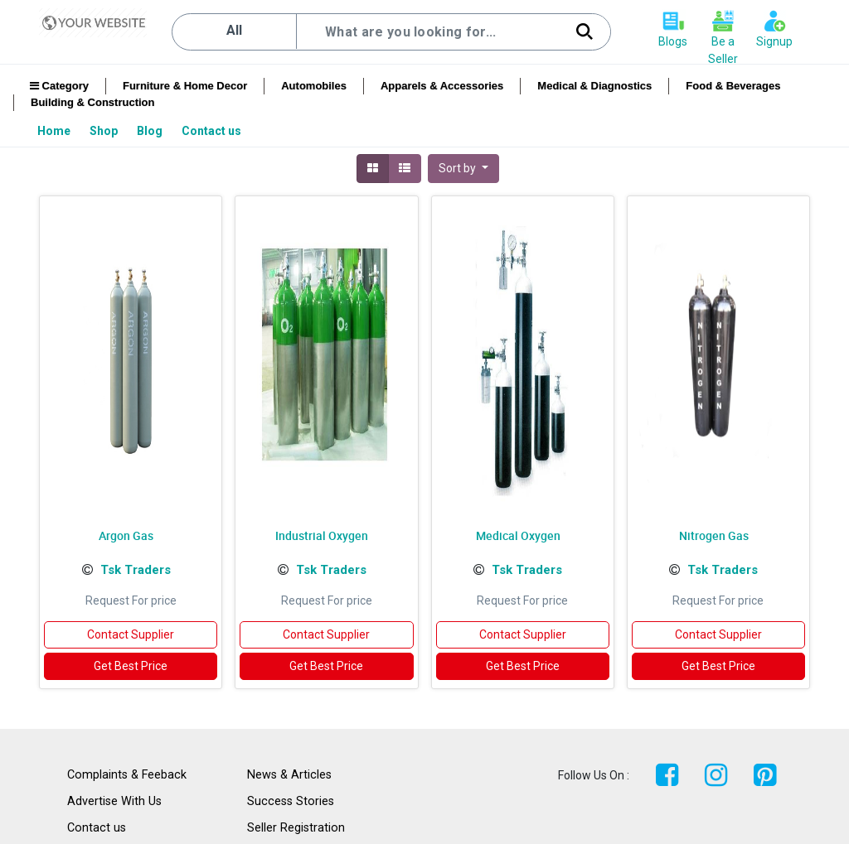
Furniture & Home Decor (185, 86)
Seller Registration (296, 828)
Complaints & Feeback (127, 775)
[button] (463, 168)
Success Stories (290, 801)
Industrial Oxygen (321, 535)
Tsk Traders (135, 569)
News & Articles (289, 775)
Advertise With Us (114, 801)
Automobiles (314, 86)
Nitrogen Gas (714, 535)
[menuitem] (55, 130)
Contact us (96, 828)
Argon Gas (126, 535)
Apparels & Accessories (442, 86)
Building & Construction (92, 102)
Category (59, 86)
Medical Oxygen (518, 535)
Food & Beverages (733, 86)
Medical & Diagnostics (594, 86)
